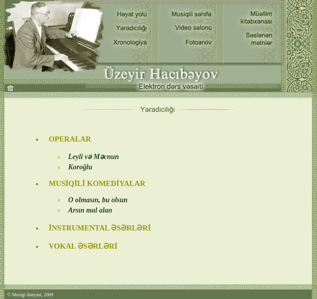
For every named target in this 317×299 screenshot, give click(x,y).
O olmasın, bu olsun (98, 200)
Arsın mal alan (90, 210)
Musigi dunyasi (26, 294)
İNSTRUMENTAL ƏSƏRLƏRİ (100, 228)
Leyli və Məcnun (93, 157)
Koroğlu (80, 167)
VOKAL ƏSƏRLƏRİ (83, 246)
